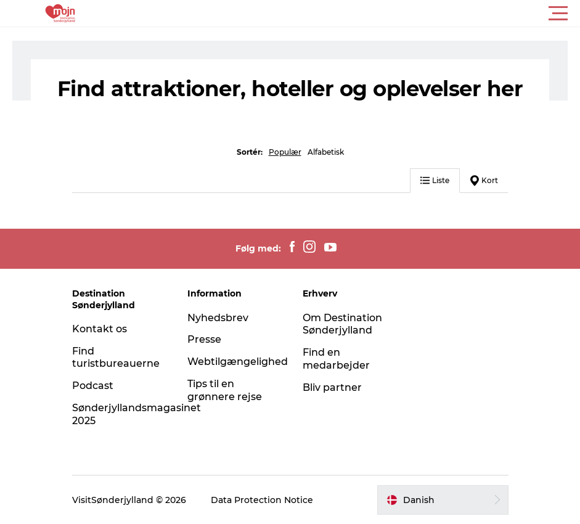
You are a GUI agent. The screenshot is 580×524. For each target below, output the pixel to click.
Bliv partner (332, 387)
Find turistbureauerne (116, 357)
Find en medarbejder (336, 358)
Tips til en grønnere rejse (224, 390)
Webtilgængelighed (237, 361)
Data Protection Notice (262, 500)
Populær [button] (285, 152)
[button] (345, 13)
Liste (434, 180)
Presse (204, 339)
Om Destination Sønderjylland (342, 324)
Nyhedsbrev (217, 318)
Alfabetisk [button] (326, 152)
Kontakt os (99, 329)
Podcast (92, 385)
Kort (484, 180)
